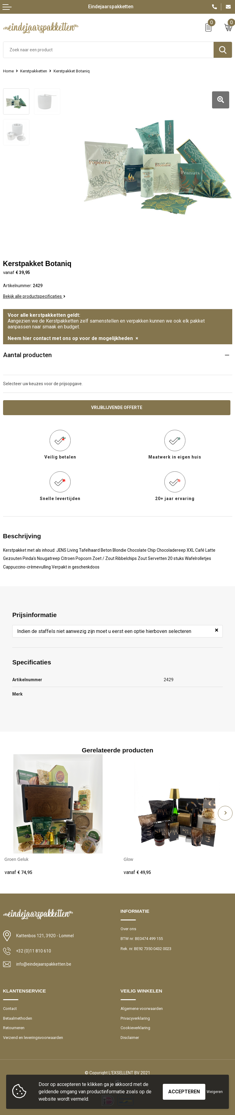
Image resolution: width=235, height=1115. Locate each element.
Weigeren (215, 1092)
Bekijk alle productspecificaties (34, 295)
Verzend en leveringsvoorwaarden (33, 1036)
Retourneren (13, 1027)
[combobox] (108, 50)
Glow (128, 859)
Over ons (128, 928)
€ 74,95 (18, 872)
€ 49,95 (137, 872)
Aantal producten (27, 354)
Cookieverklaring (136, 1027)
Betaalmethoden (17, 1017)
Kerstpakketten (33, 71)
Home (8, 71)
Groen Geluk (16, 859)
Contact (10, 1008)
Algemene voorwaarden (142, 1008)
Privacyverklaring (135, 1017)
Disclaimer (130, 1036)
